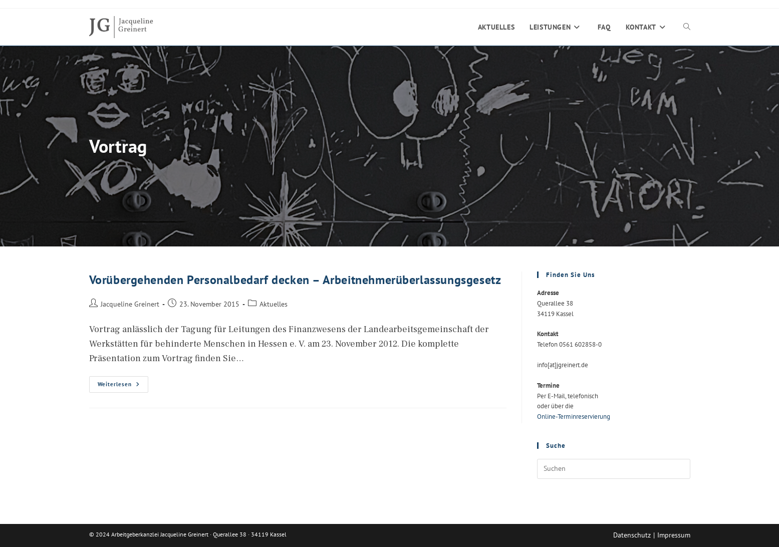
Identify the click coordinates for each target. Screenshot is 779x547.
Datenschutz (632, 534)
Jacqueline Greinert (130, 304)
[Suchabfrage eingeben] (613, 469)
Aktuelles (273, 304)
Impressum (673, 534)
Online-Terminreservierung (573, 416)
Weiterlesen (123, 386)
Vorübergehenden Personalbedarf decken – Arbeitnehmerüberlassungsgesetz (295, 280)
